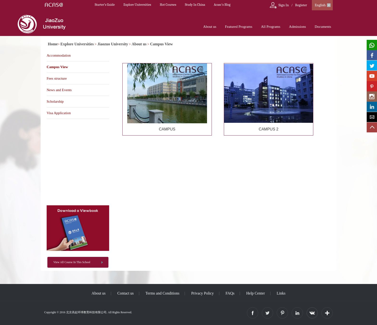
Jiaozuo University (112, 44)
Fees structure (57, 78)
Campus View (161, 44)
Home (53, 44)
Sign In (283, 5)
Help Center (255, 293)
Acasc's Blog (222, 5)
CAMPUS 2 (268, 129)
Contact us (125, 293)
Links (281, 293)
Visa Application (59, 113)
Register (301, 5)
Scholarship (55, 101)
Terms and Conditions (162, 293)
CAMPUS (167, 129)
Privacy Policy (202, 293)
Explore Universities (137, 5)
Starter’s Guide (105, 5)
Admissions (297, 27)
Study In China (195, 5)
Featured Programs (238, 27)
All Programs (270, 27)
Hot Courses (168, 5)
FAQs (230, 293)
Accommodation (59, 55)
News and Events (59, 90)
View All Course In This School (71, 262)
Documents (323, 27)
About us (209, 27)
